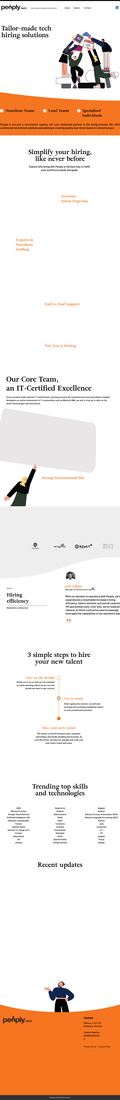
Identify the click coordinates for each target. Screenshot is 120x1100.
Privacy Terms (90, 1046)
